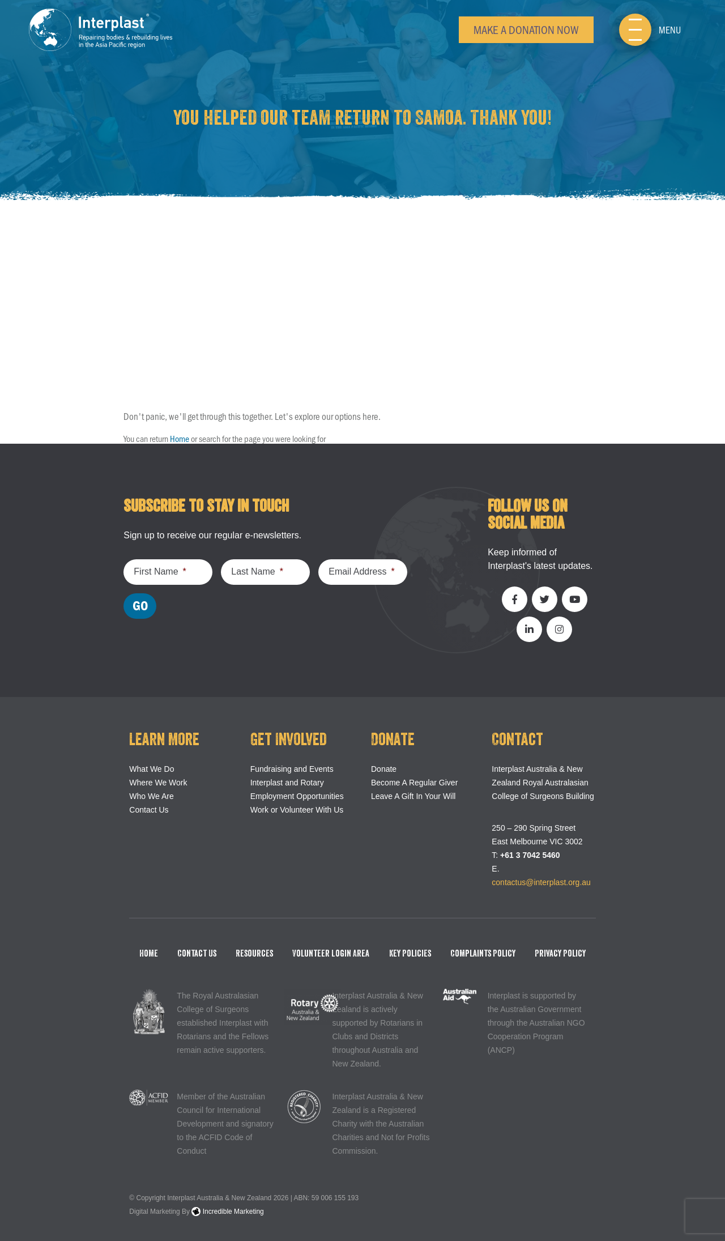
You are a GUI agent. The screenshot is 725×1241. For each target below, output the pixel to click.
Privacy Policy (560, 953)
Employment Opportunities (297, 796)
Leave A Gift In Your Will (413, 796)
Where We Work (158, 782)
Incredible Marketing (227, 1212)
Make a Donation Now (526, 29)
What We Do (151, 769)
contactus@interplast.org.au (541, 882)
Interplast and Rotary (287, 782)
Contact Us (148, 809)
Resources (254, 953)
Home (179, 438)
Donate (383, 769)
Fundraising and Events (292, 769)
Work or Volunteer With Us (297, 809)
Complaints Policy (482, 953)
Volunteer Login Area (330, 953)
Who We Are (151, 796)
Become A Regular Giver (414, 782)
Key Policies (410, 953)
